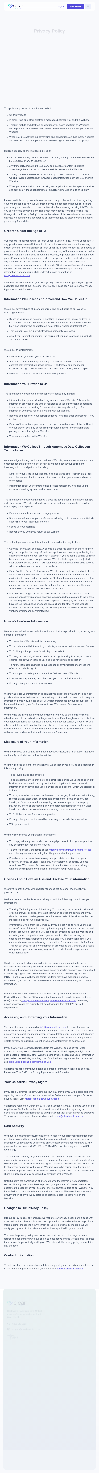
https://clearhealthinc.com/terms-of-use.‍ (30, 1061)
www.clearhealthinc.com (60, 88)
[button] (88, 6)
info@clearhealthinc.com (17, 275)
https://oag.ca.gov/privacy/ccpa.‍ (42, 1098)
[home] (16, 6)
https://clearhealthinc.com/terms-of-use (70, 849)
